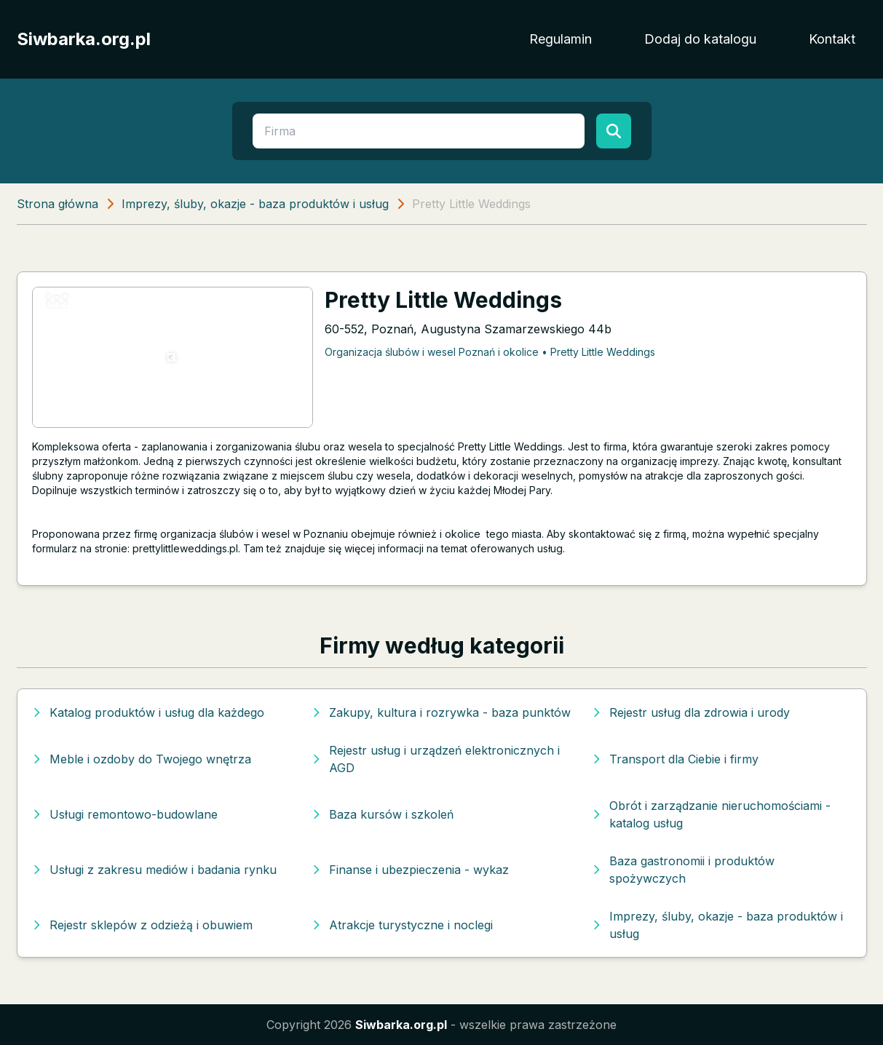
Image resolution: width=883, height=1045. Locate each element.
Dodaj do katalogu (700, 39)
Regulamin (560, 39)
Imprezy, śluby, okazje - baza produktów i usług (255, 203)
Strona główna (57, 203)
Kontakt (832, 39)
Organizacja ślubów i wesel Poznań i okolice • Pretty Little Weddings (490, 352)
